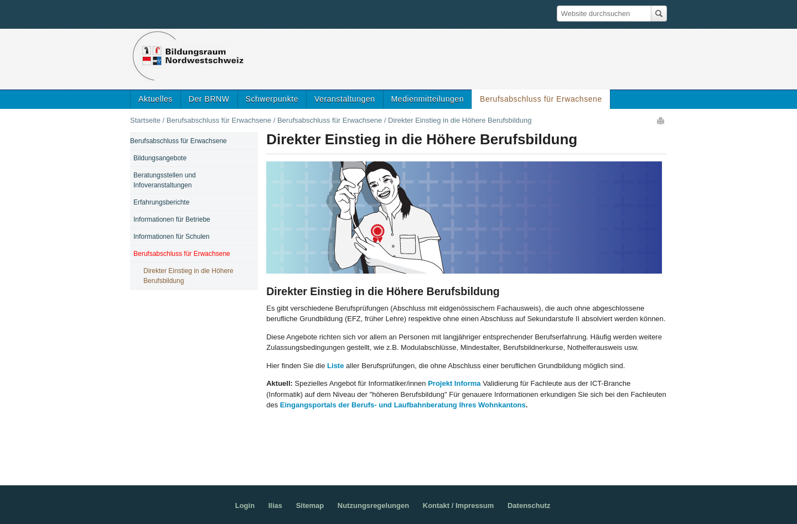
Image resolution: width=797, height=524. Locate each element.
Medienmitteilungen (427, 99)
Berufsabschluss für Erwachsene (541, 99)
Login (245, 505)
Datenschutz (529, 505)
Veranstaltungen (344, 99)
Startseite (145, 120)
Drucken (661, 120)
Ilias (275, 505)
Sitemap (310, 505)
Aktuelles (155, 99)
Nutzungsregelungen (373, 505)
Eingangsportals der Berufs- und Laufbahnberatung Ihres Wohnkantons (403, 405)
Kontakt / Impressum (458, 505)
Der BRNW (209, 99)
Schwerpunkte (272, 99)
